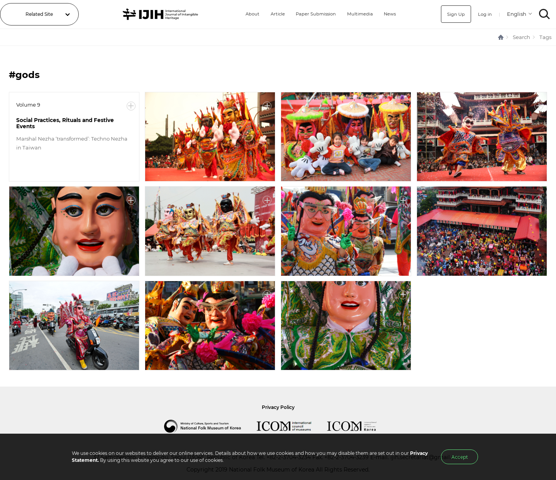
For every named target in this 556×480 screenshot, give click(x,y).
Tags (545, 37)
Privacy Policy (278, 407)
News (390, 14)
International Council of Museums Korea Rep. (359, 426)
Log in (484, 14)
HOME (501, 37)
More (131, 106)
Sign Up (455, 14)
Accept (459, 457)
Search (521, 37)
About (249, 14)
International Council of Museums (292, 426)
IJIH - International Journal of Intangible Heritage (159, 14)
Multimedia (359, 14)
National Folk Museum (210, 426)
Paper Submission (314, 14)
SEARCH (544, 14)
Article (274, 14)
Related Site (39, 14)
